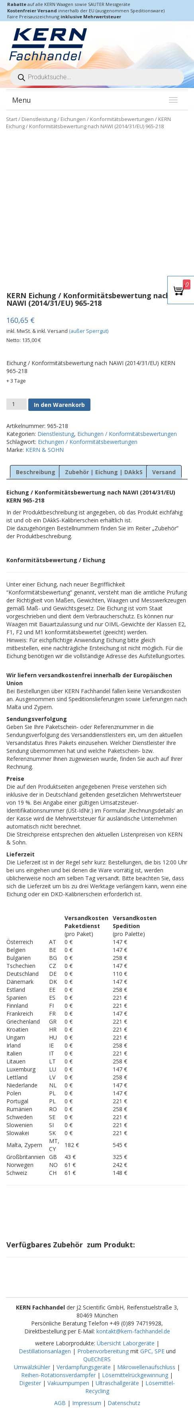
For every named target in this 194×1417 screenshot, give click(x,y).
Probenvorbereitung (103, 1351)
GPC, (146, 1351)
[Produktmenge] (16, 404)
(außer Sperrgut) (88, 331)
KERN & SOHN (44, 449)
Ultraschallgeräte (117, 1383)
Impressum (86, 1403)
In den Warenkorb (59, 404)
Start (11, 119)
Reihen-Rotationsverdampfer (58, 1375)
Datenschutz (124, 1403)
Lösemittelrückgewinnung (135, 1375)
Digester (30, 1383)
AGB (60, 1403)
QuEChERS (97, 1359)
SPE (160, 1351)
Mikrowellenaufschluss (146, 1367)
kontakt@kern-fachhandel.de (133, 1331)
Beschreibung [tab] (35, 472)
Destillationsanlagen (45, 1351)
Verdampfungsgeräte (84, 1367)
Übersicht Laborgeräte (126, 1343)
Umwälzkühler (32, 1367)
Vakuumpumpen (68, 1383)
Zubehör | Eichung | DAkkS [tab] (104, 472)
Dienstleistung (39, 119)
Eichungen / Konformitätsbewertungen (107, 119)
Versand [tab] (164, 472)
